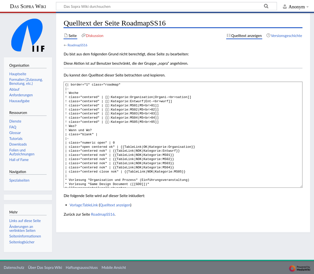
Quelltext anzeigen (115, 205)
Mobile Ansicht (114, 267)
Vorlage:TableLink (84, 205)
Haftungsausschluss (82, 267)
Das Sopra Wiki (28, 6)
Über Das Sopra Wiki (45, 267)
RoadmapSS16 (77, 45)
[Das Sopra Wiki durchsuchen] (166, 6)
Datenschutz (14, 267)
